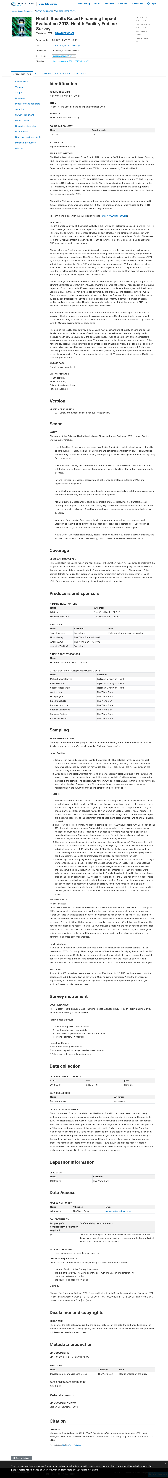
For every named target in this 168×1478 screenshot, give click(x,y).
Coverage (20, 98)
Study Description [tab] (22, 74)
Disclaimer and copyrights (28, 137)
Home (13, 11)
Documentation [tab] (62, 74)
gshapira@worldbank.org (118, 1211)
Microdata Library (47, 4)
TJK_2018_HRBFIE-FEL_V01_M (66, 11)
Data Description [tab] (43, 74)
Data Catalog (84, 4)
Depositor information (26, 126)
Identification (21, 81)
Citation (19, 148)
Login (151, 4)
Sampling (19, 109)
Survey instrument (24, 114)
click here (93, 1469)
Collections (109, 4)
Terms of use (137, 4)
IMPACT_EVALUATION (45, 11)
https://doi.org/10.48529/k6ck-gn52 (67, 45)
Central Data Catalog (26, 11)
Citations (122, 4)
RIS (63, 1445)
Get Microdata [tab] (81, 73)
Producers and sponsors (27, 103)
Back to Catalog (21, 1458)
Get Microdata (64, 33)
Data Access (21, 131)
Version (19, 87)
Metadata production (25, 142)
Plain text (77, 1445)
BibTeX (69, 1445)
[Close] (166, 1463)
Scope (18, 92)
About (96, 4)
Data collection (22, 120)
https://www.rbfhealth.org (114, 215)
